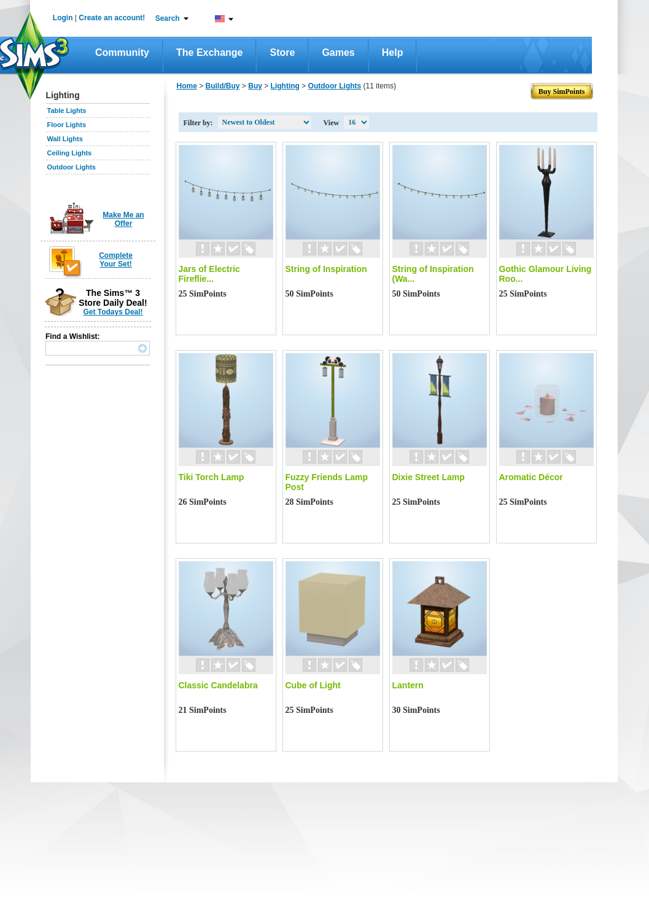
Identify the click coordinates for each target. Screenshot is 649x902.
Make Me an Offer (123, 219)
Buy (255, 86)
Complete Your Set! (116, 259)
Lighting (285, 86)
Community (122, 52)
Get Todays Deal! (112, 312)
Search (167, 18)
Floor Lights (67, 124)
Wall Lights (65, 138)
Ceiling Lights (69, 153)
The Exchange (209, 52)
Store (282, 52)
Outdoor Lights (71, 167)
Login (63, 18)
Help (392, 52)
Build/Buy (223, 86)
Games (338, 52)
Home (187, 86)
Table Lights (67, 110)
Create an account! (112, 18)
